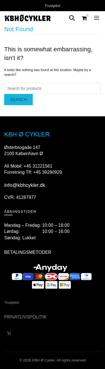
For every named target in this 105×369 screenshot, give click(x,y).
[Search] (71, 18)
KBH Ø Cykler (43, 360)
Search (18, 99)
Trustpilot (52, 6)
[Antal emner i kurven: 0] (8, 333)
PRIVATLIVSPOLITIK (25, 317)
